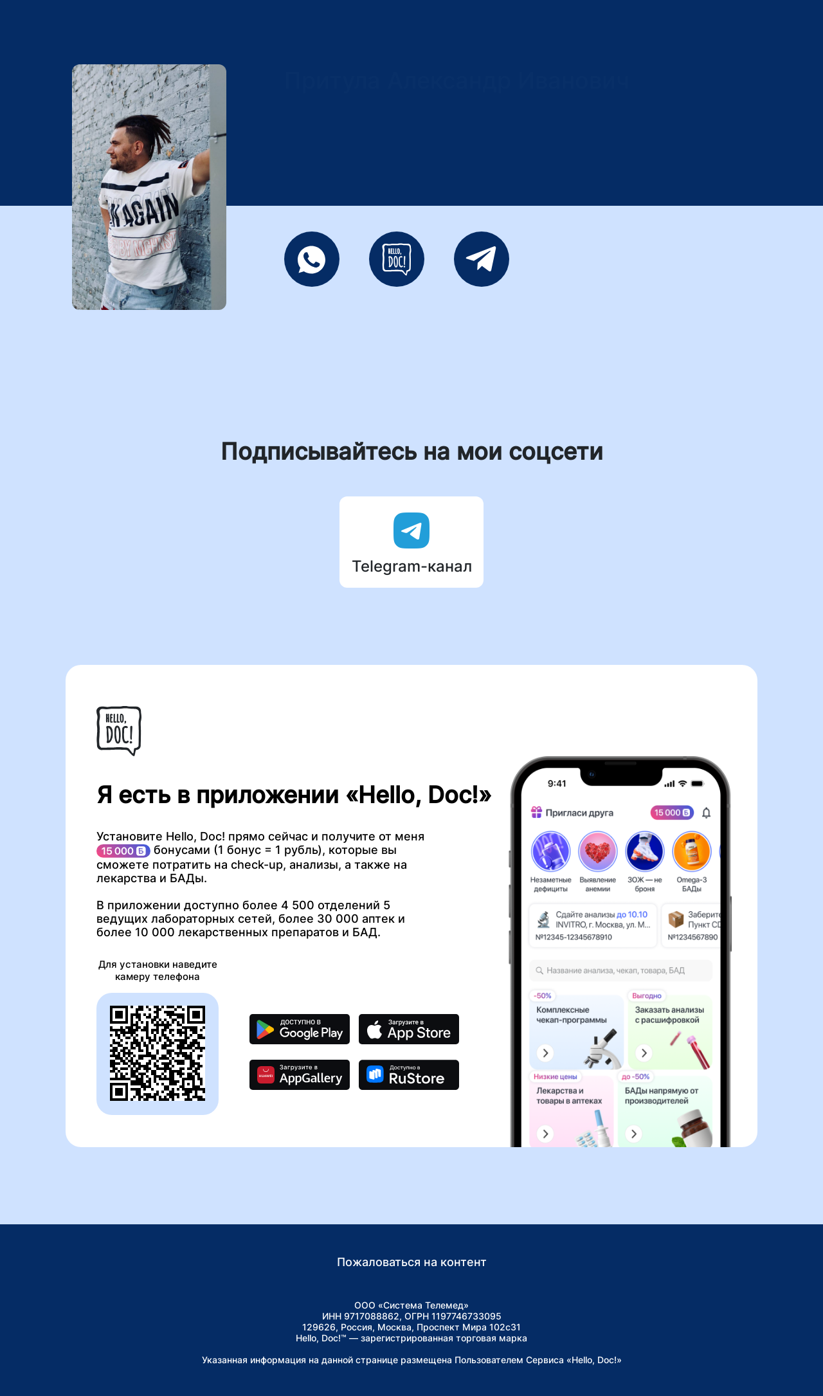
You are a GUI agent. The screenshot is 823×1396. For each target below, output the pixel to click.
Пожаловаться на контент (412, 1262)
